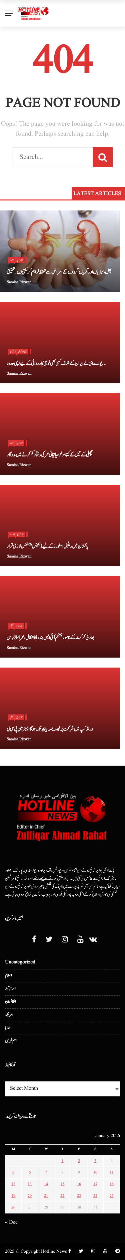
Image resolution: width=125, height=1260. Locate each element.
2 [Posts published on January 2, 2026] (79, 1161)
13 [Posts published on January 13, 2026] (30, 1184)
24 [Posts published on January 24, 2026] (95, 1195)
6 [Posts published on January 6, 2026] (30, 1172)
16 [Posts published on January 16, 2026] (79, 1184)
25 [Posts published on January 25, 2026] (112, 1195)
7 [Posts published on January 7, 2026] (46, 1172)
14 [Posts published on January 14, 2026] (46, 1184)
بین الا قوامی (22, 351)
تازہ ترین (19, 260)
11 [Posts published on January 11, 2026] (112, 1172)
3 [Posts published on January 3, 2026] (95, 1161)
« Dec (11, 1222)
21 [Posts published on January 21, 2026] (46, 1195)
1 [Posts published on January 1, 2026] (62, 1161)
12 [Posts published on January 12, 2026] (13, 1184)
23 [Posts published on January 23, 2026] (79, 1195)
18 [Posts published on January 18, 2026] (112, 1184)
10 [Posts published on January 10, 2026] (95, 1172)
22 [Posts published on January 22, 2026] (62, 1195)
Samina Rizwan (19, 282)
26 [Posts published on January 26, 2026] (13, 1207)
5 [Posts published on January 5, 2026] (13, 1172)
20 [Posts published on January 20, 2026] (30, 1195)
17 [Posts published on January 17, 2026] (95, 1184)
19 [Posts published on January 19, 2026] (13, 1195)
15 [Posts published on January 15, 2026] (62, 1184)
